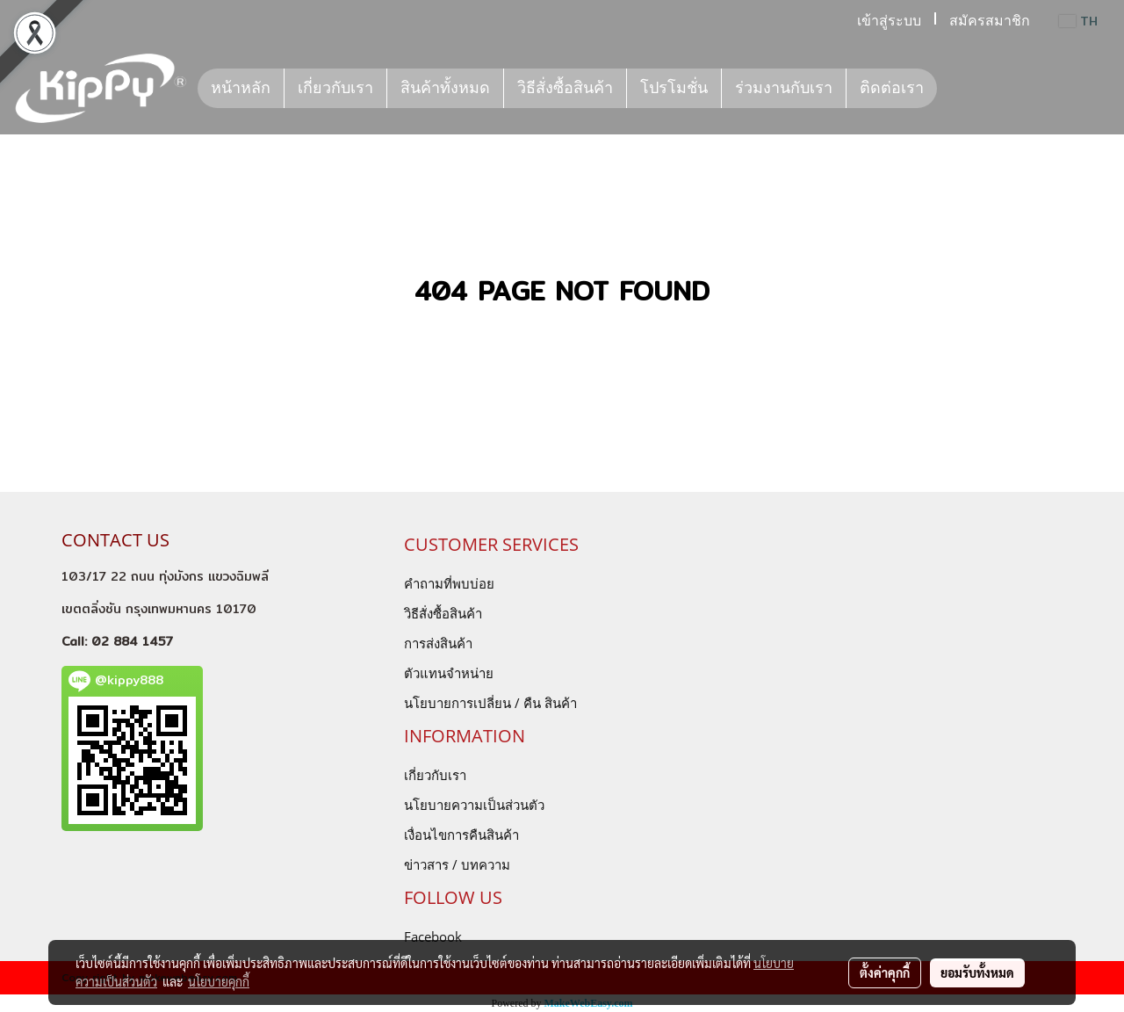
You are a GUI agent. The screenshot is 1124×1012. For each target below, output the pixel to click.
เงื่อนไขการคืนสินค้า (461, 834)
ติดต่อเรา (892, 88)
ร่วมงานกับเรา (783, 88)
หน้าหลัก (240, 88)
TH (1078, 21)
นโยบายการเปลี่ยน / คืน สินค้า (490, 703)
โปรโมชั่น (674, 88)
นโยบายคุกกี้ (218, 981)
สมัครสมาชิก (989, 20)
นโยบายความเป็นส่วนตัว (474, 804)
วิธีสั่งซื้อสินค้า (565, 88)
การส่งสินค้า (438, 643)
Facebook (433, 936)
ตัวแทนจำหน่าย (449, 673)
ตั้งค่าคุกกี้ (885, 972)
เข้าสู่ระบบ (889, 20)
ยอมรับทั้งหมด (977, 972)
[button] (953, 89)
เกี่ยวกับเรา (335, 88)
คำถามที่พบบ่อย (449, 583)
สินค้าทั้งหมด (445, 88)
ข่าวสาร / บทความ (457, 864)
